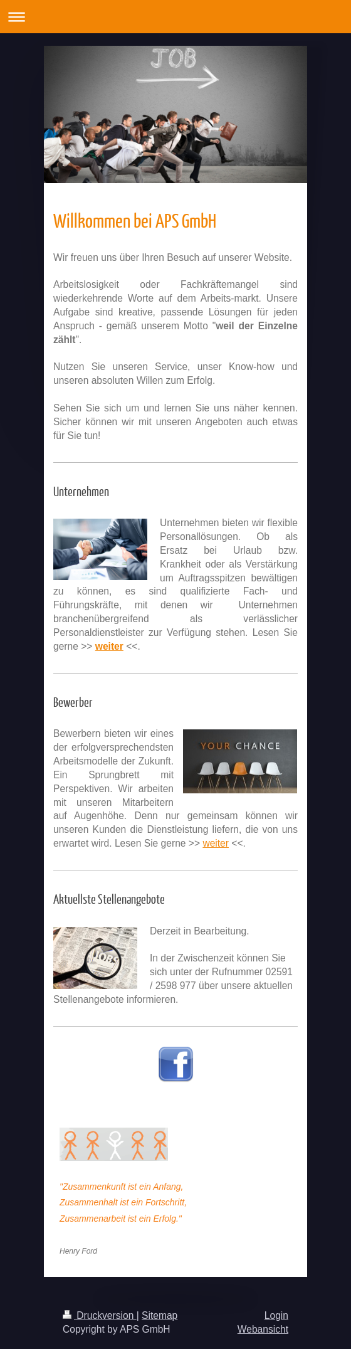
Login (276, 1315)
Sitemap (159, 1315)
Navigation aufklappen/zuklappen (175, 16)
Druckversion (100, 1315)
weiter (215, 843)
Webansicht (263, 1329)
